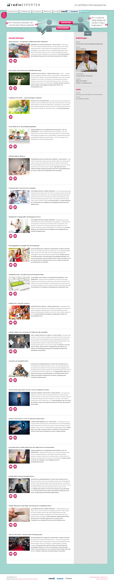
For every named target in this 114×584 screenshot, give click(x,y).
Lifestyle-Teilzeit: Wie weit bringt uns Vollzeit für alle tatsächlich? (28, 332)
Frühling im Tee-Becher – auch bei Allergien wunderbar (25, 98)
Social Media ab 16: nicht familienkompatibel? (22, 126)
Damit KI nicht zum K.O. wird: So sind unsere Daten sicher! (26, 418)
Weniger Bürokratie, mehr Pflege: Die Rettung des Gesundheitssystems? (30, 506)
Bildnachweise (104, 577)
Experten (66, 23)
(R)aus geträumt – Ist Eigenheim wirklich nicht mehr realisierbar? (28, 41)
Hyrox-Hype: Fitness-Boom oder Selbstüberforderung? (25, 70)
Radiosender (63, 28)
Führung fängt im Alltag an (17, 156)
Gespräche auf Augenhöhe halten (18, 361)
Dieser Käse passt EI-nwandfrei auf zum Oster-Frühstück (89, 94)
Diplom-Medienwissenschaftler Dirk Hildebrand (26, 579)
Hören (11, 60)
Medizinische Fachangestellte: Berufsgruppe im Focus (25, 217)
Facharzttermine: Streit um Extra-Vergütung (22, 188)
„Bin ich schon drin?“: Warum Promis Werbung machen (25, 534)
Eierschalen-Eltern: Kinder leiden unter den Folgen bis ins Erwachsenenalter (31, 447)
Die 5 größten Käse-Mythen (82, 98)
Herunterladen (15, 60)
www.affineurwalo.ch (86, 83)
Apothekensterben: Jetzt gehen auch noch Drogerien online (26, 274)
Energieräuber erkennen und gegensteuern (21, 476)
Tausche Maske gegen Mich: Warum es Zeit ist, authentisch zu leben (29, 390)
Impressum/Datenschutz (102, 579)
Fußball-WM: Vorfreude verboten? (19, 303)
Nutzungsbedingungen (95, 577)
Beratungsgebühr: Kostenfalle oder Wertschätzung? (24, 245)
